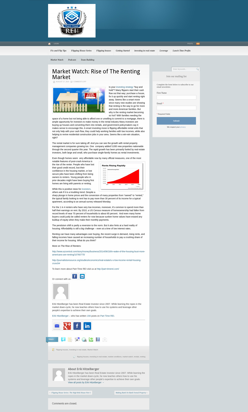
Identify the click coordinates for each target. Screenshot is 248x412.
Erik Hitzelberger (60, 316)
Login (56, 44)
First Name (162, 93)
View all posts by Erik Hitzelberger (86, 382)
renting (142, 357)
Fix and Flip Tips (58, 51)
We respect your (176, 127)
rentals (136, 357)
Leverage (164, 51)
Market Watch (56, 60)
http (99, 269)
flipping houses (83, 357)
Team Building (87, 60)
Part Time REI (107, 316)
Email (159, 103)
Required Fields (163, 114)
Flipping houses (103, 51)
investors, (86, 189)
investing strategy (124, 87)
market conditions (114, 357)
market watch (128, 357)
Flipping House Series (81, 51)
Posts (190, 44)
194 (89, 316)
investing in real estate (144, 51)
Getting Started (123, 51)
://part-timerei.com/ (110, 269)
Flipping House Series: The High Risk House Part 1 (71, 393)
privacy (183, 127)
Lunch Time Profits (182, 51)
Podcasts (72, 60)
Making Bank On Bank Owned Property (131, 393)
